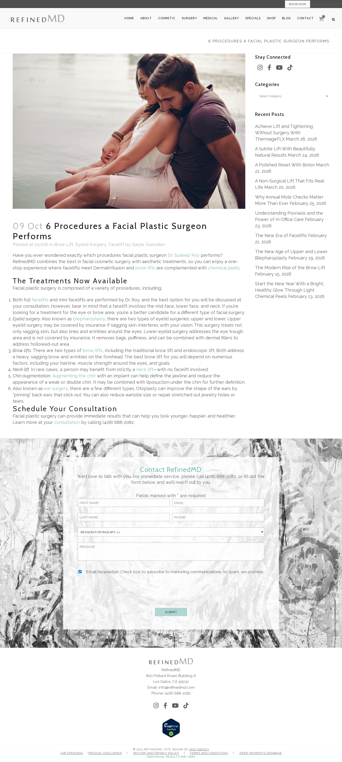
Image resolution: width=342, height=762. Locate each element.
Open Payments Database (260, 753)
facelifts (39, 299)
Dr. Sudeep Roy (184, 255)
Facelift (116, 244)
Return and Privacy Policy (156, 753)
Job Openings (71, 753)
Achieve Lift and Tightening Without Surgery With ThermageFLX (284, 133)
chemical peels (223, 267)
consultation (67, 422)
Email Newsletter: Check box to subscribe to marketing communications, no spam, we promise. (175, 572)
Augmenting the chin (74, 375)
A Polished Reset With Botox (285, 164)
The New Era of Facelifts (281, 235)
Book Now (297, 4)
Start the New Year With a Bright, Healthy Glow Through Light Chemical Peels (289, 290)
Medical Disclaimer (105, 753)
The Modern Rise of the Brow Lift (290, 267)
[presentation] (171, 590)
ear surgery (56, 388)
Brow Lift (63, 244)
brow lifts (145, 267)
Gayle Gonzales (148, 244)
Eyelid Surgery (91, 244)
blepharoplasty (89, 318)
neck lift (144, 369)
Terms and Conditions (209, 753)
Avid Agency (199, 749)
